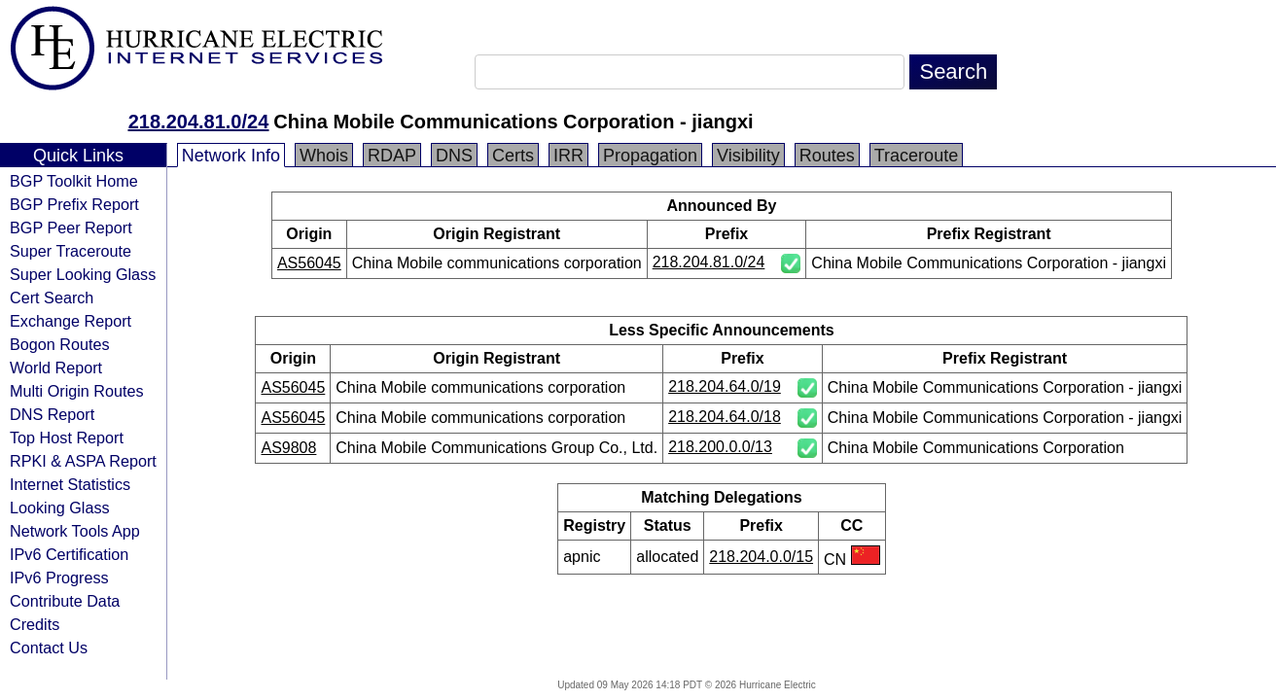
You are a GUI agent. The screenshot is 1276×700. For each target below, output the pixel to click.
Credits (34, 624)
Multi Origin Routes (77, 391)
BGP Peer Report (71, 227)
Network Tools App (75, 531)
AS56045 (309, 263)
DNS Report (52, 414)
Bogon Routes (60, 344)
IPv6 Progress (59, 577)
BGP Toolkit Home (74, 181)
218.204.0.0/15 (761, 556)
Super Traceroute (70, 251)
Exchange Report (70, 321)
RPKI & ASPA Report (83, 461)
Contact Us (49, 647)
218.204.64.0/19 (724, 386)
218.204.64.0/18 (724, 416)
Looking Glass (60, 507)
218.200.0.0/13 (720, 446)
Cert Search (51, 297)
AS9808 (288, 447)
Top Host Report (67, 437)
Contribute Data (65, 601)
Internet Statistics (70, 484)
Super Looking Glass (83, 274)
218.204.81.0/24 (198, 121)
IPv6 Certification (69, 554)
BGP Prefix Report (74, 204)
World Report (56, 367)
